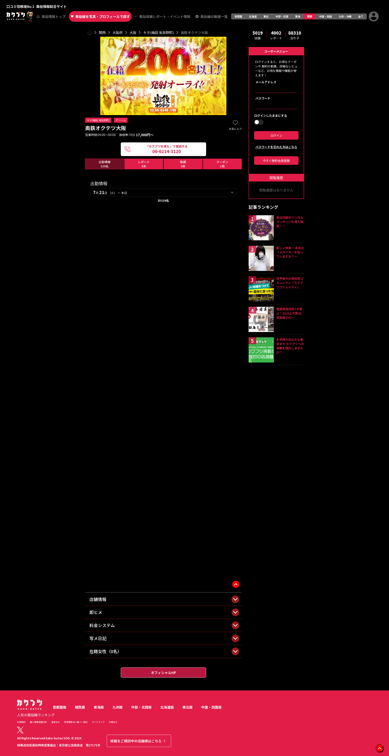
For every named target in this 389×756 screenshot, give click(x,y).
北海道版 (167, 707)
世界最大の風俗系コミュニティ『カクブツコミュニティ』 (289, 282)
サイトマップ (98, 722)
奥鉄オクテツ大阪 (194, 32)
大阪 (133, 32)
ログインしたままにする (270, 115)
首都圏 (238, 16)
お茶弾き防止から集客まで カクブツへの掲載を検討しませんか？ (290, 345)
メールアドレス (265, 82)
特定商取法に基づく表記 (75, 722)
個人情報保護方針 (38, 722)
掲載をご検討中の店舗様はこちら (138, 740)
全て (360, 16)
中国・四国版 (211, 707)
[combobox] (163, 192)
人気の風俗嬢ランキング (36, 714)
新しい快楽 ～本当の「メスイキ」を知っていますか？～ (290, 252)
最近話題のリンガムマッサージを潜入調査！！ (289, 221)
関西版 (80, 707)
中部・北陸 (281, 16)
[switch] (259, 122)
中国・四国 (325, 16)
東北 (266, 16)
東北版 (187, 707)
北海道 (253, 16)
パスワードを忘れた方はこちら (276, 147)
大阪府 (117, 32)
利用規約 (21, 722)
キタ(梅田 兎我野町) (158, 32)
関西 (309, 16)
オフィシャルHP (163, 672)
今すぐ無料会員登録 (276, 160)
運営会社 (55, 722)
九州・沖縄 (345, 16)
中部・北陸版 (141, 707)
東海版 (99, 707)
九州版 (117, 707)
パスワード (262, 98)
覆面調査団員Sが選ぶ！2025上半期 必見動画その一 (289, 313)
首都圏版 (59, 707)
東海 (297, 16)
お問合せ (113, 722)
